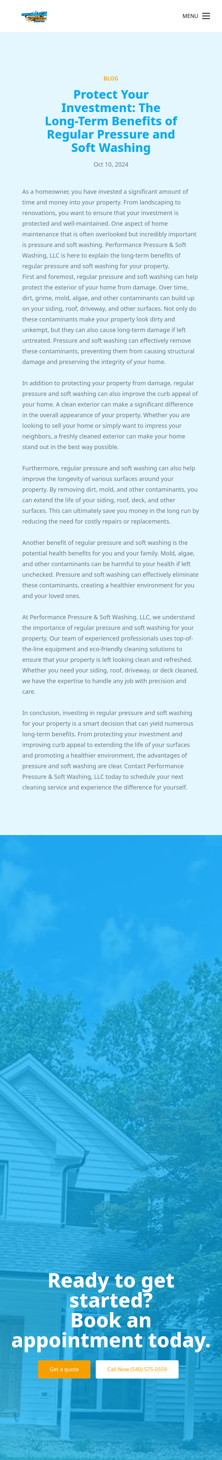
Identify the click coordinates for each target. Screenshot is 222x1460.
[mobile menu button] (206, 16)
